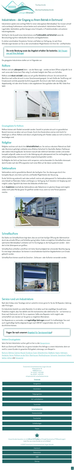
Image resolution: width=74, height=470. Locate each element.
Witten (9, 358)
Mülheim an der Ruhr (21, 355)
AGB (37, 457)
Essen (35, 352)
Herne (11, 355)
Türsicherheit (37, 418)
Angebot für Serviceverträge (40, 332)
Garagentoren (45, 343)
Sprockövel (62, 355)
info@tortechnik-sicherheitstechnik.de (37, 376)
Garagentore (37, 384)
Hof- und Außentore (37, 399)
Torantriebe (37, 404)
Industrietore (37, 389)
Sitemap (37, 461)
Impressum (37, 448)
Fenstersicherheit (37, 413)
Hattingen (63, 352)
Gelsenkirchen (43, 352)
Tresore (37, 429)
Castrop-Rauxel (19, 352)
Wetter (4, 358)
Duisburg (29, 352)
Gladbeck (51, 352)
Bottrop (11, 352)
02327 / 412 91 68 (38, 372)
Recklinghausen (44, 355)
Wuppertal (19, 358)
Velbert (68, 355)
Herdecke (5, 355)
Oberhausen (34, 355)
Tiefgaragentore (37, 394)
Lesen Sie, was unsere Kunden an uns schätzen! (37, 441)
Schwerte (53, 355)
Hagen (57, 352)
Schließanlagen (37, 423)
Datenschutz (37, 452)
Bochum (5, 352)
